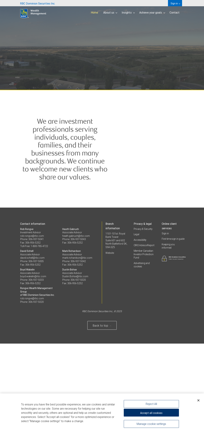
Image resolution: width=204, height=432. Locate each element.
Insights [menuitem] (128, 12)
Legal (136, 322)
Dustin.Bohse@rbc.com (75, 365)
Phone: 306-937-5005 (32, 349)
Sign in (165, 321)
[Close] (198, 400)
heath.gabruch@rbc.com (76, 324)
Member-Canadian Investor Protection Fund (144, 343)
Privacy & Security (143, 317)
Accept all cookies (151, 413)
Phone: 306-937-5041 (32, 327)
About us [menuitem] (110, 12)
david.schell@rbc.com (32, 346)
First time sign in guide (173, 327)
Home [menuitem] (94, 12)
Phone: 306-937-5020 (74, 368)
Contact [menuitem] (174, 12)
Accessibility (140, 328)
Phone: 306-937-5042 (74, 349)
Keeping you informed (168, 334)
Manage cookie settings (151, 424)
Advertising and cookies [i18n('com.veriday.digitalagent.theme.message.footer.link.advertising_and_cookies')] (142, 353)
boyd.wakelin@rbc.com (33, 365)
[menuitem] (38, 3)
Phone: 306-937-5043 (74, 327)
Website (109, 341)
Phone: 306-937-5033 (32, 368)
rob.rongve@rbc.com (32, 324)
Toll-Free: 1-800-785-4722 (34, 334)
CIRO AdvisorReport (144, 333)
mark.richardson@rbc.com (77, 346)
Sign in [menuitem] (175, 3)
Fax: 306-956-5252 (30, 331)
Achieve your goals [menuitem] (152, 12)
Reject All (151, 404)
